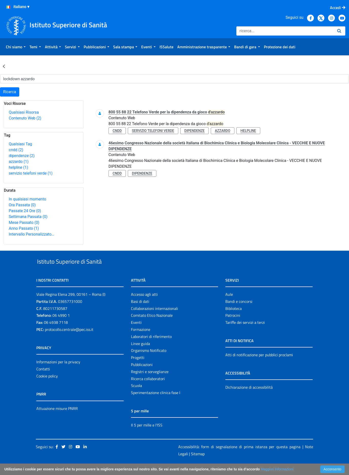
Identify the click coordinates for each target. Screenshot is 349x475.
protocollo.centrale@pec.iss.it (69, 341)
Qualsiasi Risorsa (24, 112)
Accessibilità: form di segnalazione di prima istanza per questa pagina (239, 458)
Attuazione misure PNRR (57, 420)
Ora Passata (22, 205)
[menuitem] (16, 47)
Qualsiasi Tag (20, 144)
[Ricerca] (284, 31)
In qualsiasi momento (27, 199)
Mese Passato (24, 222)
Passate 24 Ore (25, 210)
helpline (18, 167)
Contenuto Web (25, 118)
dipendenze (22, 155)
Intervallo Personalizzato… (31, 234)
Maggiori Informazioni (277, 469)
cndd (16, 150)
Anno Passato (24, 228)
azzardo (19, 161)
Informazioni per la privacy (58, 373)
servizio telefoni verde (30, 173)
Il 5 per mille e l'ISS (146, 436)
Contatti (43, 380)
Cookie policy (47, 387)
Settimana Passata (28, 216)
